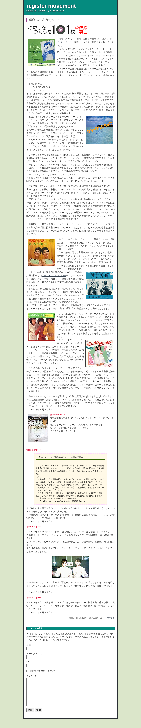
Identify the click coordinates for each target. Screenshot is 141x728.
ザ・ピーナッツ (64, 42)
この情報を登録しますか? (40, 670)
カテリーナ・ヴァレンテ (54, 275)
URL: (28, 662)
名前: (28, 645)
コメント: (31, 676)
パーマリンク (109, 618)
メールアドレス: (34, 653)
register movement (51, 6)
